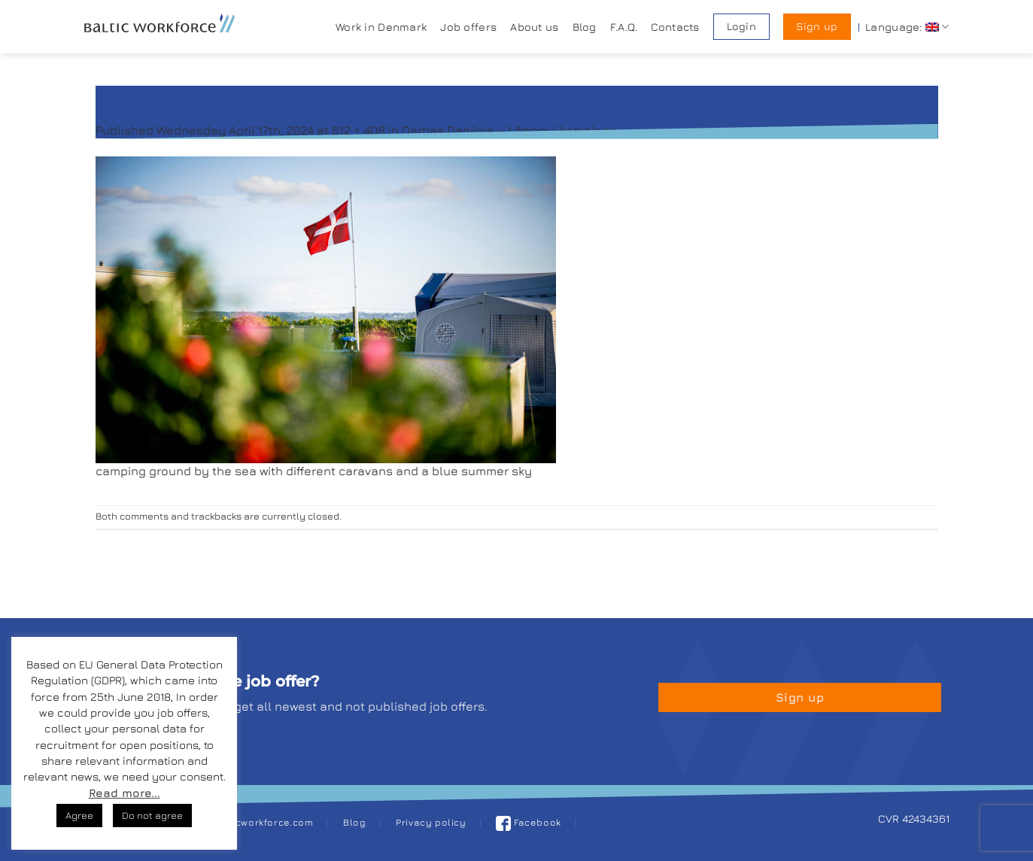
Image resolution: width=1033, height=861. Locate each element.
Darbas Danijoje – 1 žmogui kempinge (509, 130)
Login (741, 26)
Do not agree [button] (152, 815)
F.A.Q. (624, 26)
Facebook (528, 822)
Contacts (675, 26)
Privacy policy (431, 822)
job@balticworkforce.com (251, 822)
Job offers (468, 26)
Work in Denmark (381, 26)
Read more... (124, 793)
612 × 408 (358, 130)
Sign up (816, 26)
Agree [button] (79, 815)
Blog (585, 26)
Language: (907, 27)
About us (534, 26)
